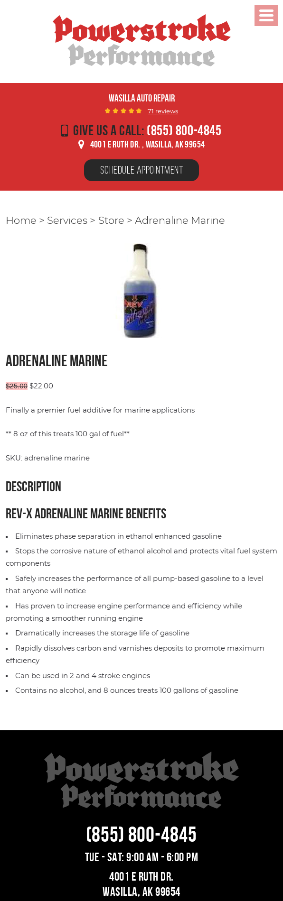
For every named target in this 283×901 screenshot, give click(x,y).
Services (67, 221)
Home (21, 221)
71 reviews (163, 112)
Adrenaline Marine (180, 221)
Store (111, 221)
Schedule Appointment (141, 169)
